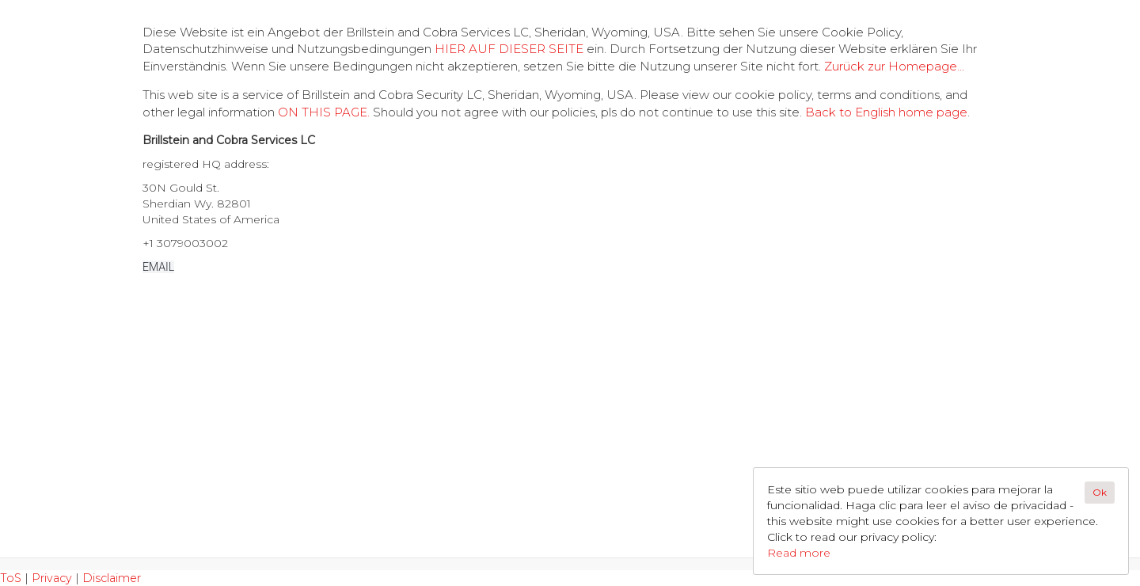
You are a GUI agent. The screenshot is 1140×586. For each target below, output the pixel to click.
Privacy (52, 578)
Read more (798, 553)
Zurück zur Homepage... (894, 66)
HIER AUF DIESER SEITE (509, 48)
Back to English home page (886, 112)
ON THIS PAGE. (324, 112)
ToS (10, 578)
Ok (1099, 492)
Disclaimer (111, 578)
